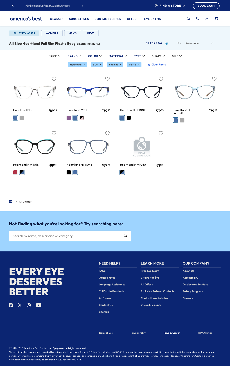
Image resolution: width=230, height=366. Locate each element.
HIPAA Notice (205, 332)
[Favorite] (54, 77)
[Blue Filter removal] (97, 64)
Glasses (56, 19)
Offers (132, 19)
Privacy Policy (138, 332)
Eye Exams (152, 19)
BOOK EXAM (206, 5)
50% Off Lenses (59, 5)
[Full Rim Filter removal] (115, 64)
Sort (180, 43)
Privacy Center (172, 333)
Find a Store (170, 5)
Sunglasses (79, 19)
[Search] (66, 235)
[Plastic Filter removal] (134, 64)
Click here (107, 355)
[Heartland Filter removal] (77, 64)
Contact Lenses (107, 19)
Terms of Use (106, 332)
